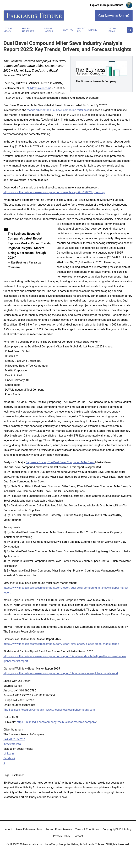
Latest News (7, 30)
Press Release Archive (29, 829)
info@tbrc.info (12, 744)
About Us (81, 30)
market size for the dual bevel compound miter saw (58, 110)
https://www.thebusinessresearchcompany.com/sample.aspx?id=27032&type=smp (54, 192)
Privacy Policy (61, 836)
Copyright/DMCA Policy (116, 829)
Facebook (9, 758)
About (8, 829)
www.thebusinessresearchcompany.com (70, 709)
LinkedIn (8, 753)
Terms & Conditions (87, 829)
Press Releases (27, 30)
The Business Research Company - (24, 709)
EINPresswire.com (39, 88)
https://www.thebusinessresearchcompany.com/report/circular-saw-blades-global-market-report (61, 644)
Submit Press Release (59, 829)
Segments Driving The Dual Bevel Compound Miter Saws (60, 462)
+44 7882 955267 (14, 739)
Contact (69, 29)
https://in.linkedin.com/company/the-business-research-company (56, 722)
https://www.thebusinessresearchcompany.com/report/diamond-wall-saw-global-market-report (60, 673)
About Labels (48, 30)
